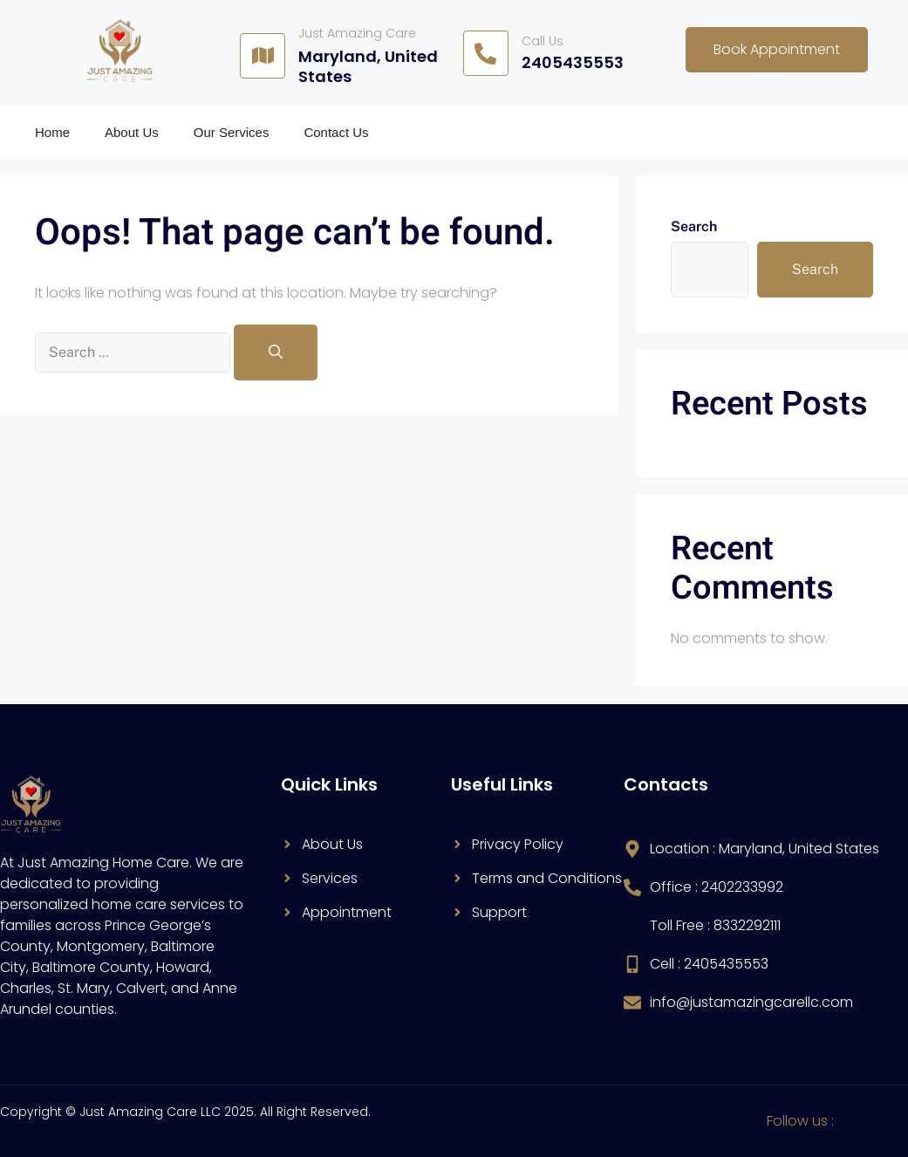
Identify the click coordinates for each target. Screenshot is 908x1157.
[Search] (275, 352)
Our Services (232, 132)
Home (52, 132)
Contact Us (336, 132)
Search (694, 226)
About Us (132, 132)
